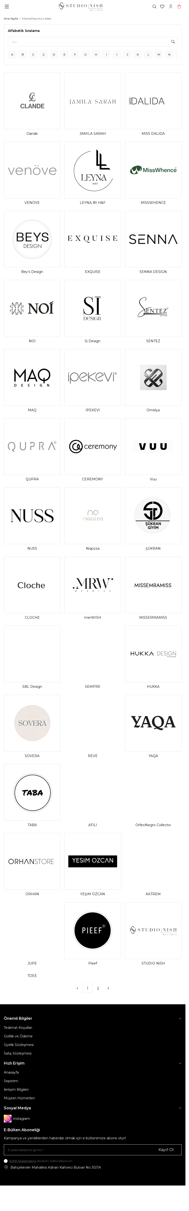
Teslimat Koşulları (18, 1027)
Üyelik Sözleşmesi (19, 1045)
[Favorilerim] (162, 7)
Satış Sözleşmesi (17, 1053)
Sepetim (11, 1081)
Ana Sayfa (11, 18)
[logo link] (81, 6)
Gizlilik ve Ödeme (18, 1036)
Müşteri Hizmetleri (19, 1098)
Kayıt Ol (166, 1149)
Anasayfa (11, 1072)
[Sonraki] (108, 988)
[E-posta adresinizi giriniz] (92, 1150)
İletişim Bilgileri (16, 1089)
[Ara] (93, 41)
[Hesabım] (170, 6)
